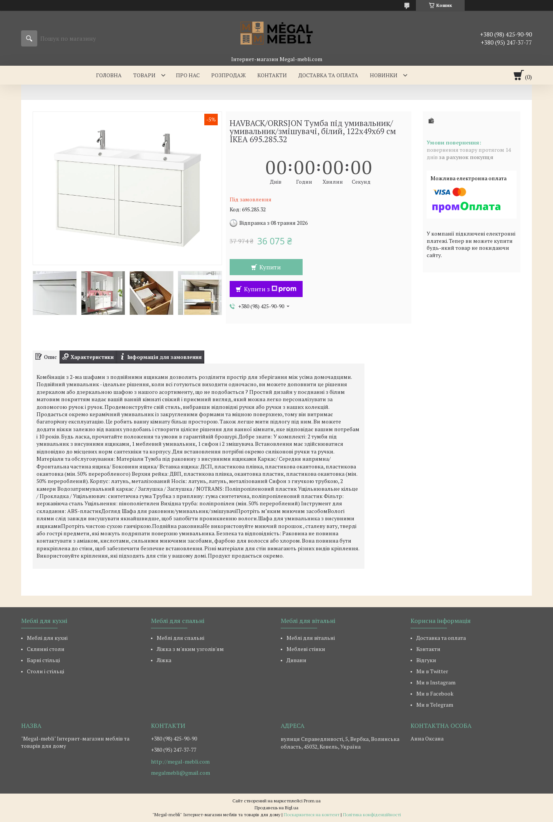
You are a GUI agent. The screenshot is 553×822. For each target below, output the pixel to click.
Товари (144, 75)
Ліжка (164, 660)
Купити (270, 267)
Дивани (296, 660)
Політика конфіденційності (372, 814)
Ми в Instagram (435, 682)
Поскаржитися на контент (311, 814)
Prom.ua (312, 801)
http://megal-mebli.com (180, 761)
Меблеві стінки (305, 649)
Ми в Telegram (434, 704)
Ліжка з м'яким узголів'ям (190, 649)
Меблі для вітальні (310, 637)
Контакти (272, 75)
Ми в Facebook (435, 693)
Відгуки (426, 660)
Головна (109, 75)
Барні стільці (43, 660)
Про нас (188, 75)
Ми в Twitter (432, 671)
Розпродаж (228, 75)
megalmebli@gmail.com (180, 772)
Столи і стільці (45, 671)
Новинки (383, 75)
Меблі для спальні (180, 637)
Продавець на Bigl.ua (276, 807)
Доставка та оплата (328, 75)
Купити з (270, 289)
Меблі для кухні (47, 637)
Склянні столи (46, 649)
